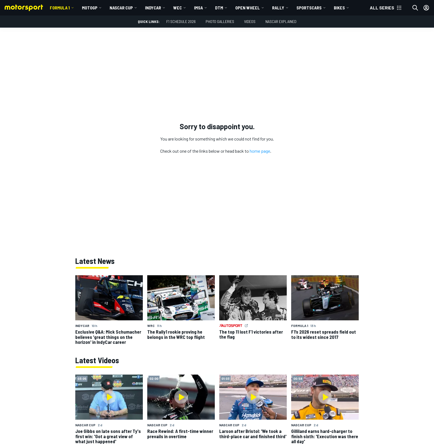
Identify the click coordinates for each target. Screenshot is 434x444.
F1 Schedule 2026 (181, 21)
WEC (177, 7)
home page (260, 151)
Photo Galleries (220, 21)
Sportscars (309, 7)
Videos (249, 21)
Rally (278, 7)
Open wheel (247, 7)
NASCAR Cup (121, 7)
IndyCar (153, 7)
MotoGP (89, 7)
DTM (219, 7)
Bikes (339, 7)
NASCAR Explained (280, 21)
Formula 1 (60, 7)
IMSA (198, 7)
